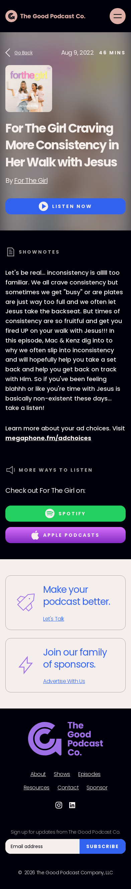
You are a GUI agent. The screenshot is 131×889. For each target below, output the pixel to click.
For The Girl (30, 180)
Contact (68, 787)
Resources (36, 787)
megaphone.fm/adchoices (48, 438)
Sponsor (97, 787)
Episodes (89, 774)
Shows (62, 774)
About (38, 774)
